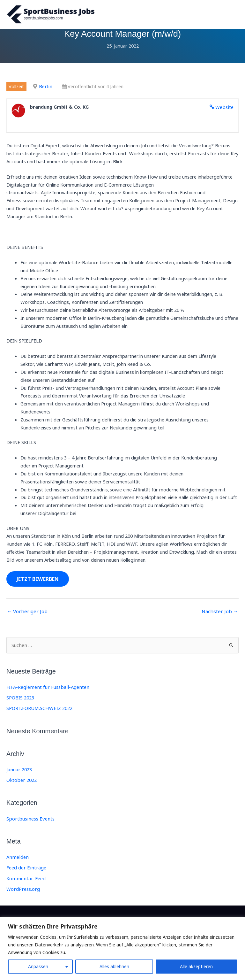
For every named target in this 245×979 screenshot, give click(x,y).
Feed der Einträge (25, 871)
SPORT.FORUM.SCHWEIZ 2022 (38, 713)
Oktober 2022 (21, 784)
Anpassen (38, 966)
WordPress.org (22, 892)
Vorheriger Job (25, 616)
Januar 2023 (18, 774)
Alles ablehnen (114, 966)
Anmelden (16, 861)
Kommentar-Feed (25, 882)
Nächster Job (221, 616)
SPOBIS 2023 (20, 702)
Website (225, 112)
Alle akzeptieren (196, 966)
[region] (122, 948)
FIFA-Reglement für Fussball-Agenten (46, 692)
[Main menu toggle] (232, 17)
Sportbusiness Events (29, 823)
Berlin (45, 92)
